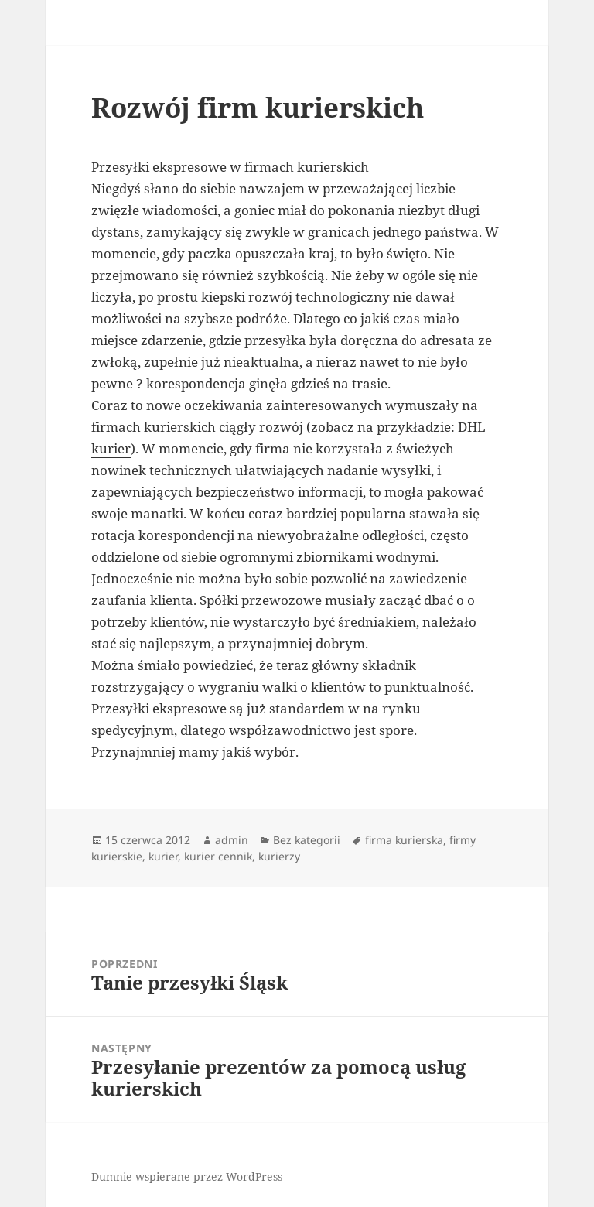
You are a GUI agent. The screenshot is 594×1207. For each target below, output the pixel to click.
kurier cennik (218, 856)
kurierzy (279, 856)
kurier (163, 856)
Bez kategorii (306, 840)
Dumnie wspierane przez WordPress (186, 1176)
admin (231, 840)
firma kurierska (404, 840)
